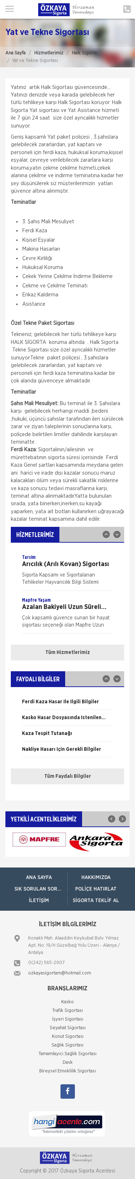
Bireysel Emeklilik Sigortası (67, 1071)
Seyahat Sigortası (68, 1028)
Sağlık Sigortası (67, 1045)
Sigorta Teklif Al (96, 900)
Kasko (67, 1002)
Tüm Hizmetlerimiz (67, 652)
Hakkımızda (96, 877)
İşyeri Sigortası (67, 1019)
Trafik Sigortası (67, 1010)
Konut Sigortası (68, 1036)
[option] (67, 572)
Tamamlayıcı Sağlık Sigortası (67, 1054)
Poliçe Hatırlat (96, 889)
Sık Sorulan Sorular (40, 889)
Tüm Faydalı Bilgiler (67, 776)
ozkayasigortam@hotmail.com (59, 973)
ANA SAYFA (39, 877)
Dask (68, 1062)
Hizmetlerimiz (48, 53)
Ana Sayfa (15, 53)
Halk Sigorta (84, 53)
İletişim (39, 900)
